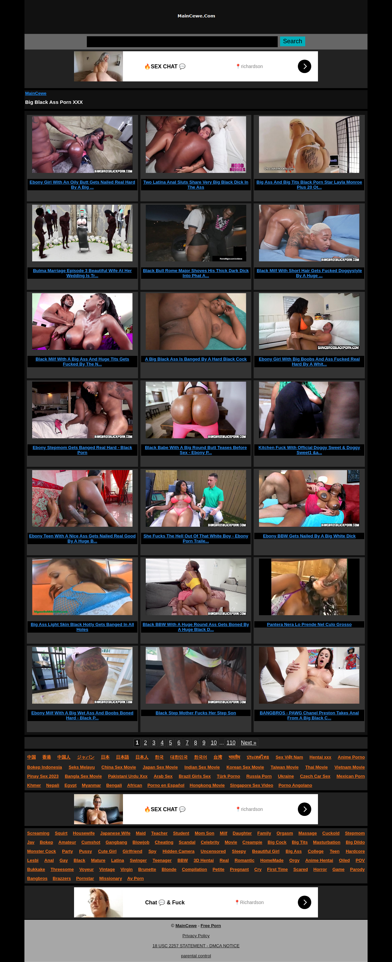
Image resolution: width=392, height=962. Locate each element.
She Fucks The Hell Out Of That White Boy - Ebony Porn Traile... (195, 538)
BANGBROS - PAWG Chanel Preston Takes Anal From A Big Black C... (309, 715)
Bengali (114, 785)
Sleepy (239, 851)
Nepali (52, 785)
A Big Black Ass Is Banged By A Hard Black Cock (196, 359)
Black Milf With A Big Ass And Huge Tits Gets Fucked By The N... (82, 362)
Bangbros (37, 878)
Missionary (110, 878)
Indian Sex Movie (202, 767)
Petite (218, 869)
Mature (98, 860)
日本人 (141, 757)
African (134, 785)
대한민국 (179, 757)
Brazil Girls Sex (194, 776)
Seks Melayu (82, 767)
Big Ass (294, 851)
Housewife (84, 833)
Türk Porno (228, 776)
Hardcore (355, 851)
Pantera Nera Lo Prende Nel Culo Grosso (309, 624)
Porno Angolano (295, 785)
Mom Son (204, 833)
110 (231, 743)
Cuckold (330, 833)
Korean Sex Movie (245, 767)
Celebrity (210, 842)
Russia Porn (259, 776)
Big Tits (300, 842)
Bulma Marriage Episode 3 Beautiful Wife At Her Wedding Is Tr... (82, 273)
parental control (196, 955)
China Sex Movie (119, 767)
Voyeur (86, 869)
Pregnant (239, 869)
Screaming (38, 833)
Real (223, 860)
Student (181, 833)
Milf (223, 833)
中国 (31, 757)
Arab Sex (163, 776)
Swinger (138, 860)
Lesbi (33, 860)
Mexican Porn (350, 776)
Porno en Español (166, 785)
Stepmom (355, 833)
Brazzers (62, 878)
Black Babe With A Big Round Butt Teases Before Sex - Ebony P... (196, 450)
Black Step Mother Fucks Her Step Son (196, 712)
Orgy (294, 860)
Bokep (46, 842)
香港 (46, 757)
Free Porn (211, 925)
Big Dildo (355, 842)
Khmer (34, 785)
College (316, 851)
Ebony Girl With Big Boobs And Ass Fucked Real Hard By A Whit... (309, 362)
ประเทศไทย (258, 757)
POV (360, 860)
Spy (152, 851)
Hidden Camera (178, 851)
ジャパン (85, 757)
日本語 (122, 757)
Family (264, 833)
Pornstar (85, 878)
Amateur (67, 842)
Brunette (147, 869)
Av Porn (135, 878)
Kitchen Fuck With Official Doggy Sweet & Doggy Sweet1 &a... (309, 450)
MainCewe (36, 93)
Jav (31, 842)
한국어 (200, 757)
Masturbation (326, 842)
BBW (183, 860)
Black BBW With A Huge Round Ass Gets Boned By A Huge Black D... (196, 627)
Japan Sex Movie (160, 767)
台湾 (217, 757)
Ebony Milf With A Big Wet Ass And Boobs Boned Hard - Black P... (82, 715)
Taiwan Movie (285, 767)
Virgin (126, 869)
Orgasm (284, 833)
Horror (320, 869)
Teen (334, 851)
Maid (141, 833)
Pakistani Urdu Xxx (127, 776)
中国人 (63, 757)
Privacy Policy (196, 935)
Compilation (194, 869)
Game (338, 869)
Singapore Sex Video (251, 785)
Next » (248, 743)
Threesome (62, 869)
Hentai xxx (320, 757)
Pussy (85, 851)
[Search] (182, 41)
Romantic (244, 860)
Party (67, 851)
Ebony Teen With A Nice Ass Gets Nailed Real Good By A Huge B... (82, 538)
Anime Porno (351, 757)
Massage (308, 833)
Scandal (187, 842)
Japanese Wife (115, 833)
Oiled (344, 860)
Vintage (107, 869)
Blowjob (140, 842)
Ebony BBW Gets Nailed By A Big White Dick (309, 535)
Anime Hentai (319, 860)
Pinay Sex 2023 (43, 776)
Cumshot (90, 842)
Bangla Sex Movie (83, 776)
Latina (117, 860)
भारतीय (234, 757)
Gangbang (116, 842)
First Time (277, 869)
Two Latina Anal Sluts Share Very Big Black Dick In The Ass (196, 185)
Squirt (61, 833)
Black (79, 860)
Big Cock (277, 842)
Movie (231, 842)
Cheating (164, 842)
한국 (159, 757)
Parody (357, 869)
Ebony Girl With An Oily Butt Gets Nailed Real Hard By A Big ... (82, 185)
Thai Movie (316, 767)
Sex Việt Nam (289, 757)
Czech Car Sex (315, 776)
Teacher (159, 833)
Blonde (168, 869)
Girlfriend (132, 851)
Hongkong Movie (207, 785)
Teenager (162, 860)
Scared (300, 869)
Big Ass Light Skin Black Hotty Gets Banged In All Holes (82, 627)
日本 (105, 757)
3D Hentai (204, 860)
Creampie (252, 842)
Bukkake (36, 869)
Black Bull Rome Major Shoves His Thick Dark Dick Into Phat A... (196, 273)
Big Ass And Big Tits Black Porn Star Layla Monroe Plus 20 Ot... (309, 185)
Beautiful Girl (266, 851)
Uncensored (213, 851)
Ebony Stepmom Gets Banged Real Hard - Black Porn (82, 450)
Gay (64, 860)
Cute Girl (107, 851)
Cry (258, 869)
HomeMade (271, 860)
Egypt (70, 785)
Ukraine (286, 776)
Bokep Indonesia (44, 767)
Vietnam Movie (349, 767)
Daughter (242, 833)
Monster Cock (41, 851)
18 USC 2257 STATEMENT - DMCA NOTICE (196, 945)
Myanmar (91, 785)
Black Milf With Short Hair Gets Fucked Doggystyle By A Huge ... (309, 273)
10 (214, 743)
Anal (49, 860)
